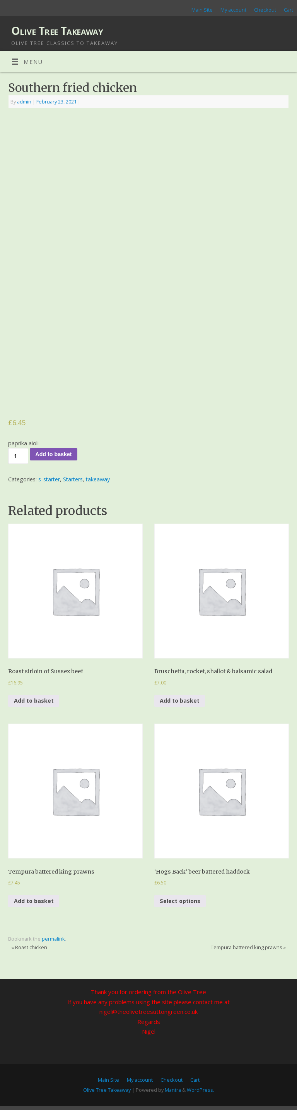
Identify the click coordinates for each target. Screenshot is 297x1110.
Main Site (202, 9)
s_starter (49, 479)
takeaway (98, 479)
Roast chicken (29, 947)
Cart (288, 9)
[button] (75, 591)
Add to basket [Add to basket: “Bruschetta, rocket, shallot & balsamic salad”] (180, 700)
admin (24, 101)
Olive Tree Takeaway (57, 31)
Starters (73, 479)
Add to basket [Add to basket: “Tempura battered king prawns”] (34, 901)
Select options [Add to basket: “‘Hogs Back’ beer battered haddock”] (180, 901)
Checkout (265, 9)
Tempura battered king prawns (248, 947)
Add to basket (53, 454)
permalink (53, 938)
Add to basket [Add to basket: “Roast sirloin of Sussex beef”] (34, 700)
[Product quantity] (18, 456)
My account (233, 9)
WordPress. (200, 1089)
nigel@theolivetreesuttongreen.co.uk (148, 1011)
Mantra (173, 1089)
